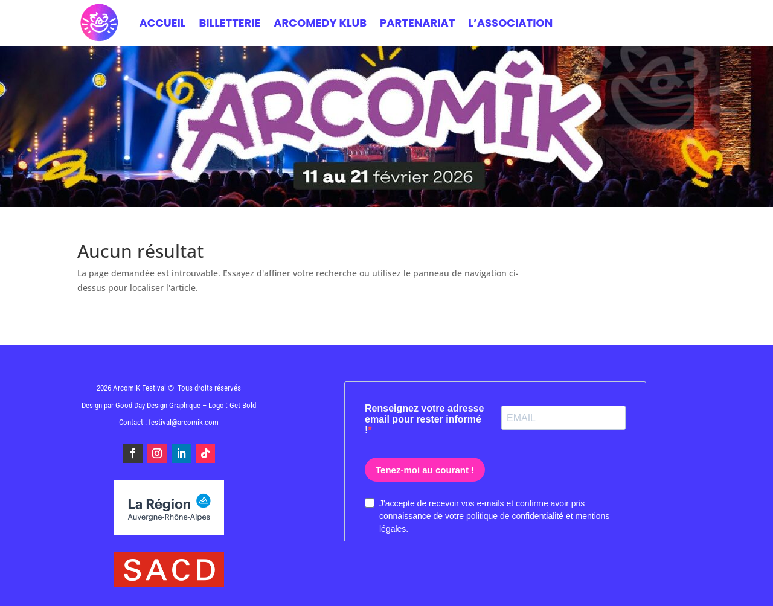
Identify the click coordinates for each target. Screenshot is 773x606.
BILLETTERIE (229, 22)
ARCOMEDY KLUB (320, 22)
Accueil (162, 22)
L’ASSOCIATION (510, 22)
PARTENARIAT (417, 22)
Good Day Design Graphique (157, 405)
